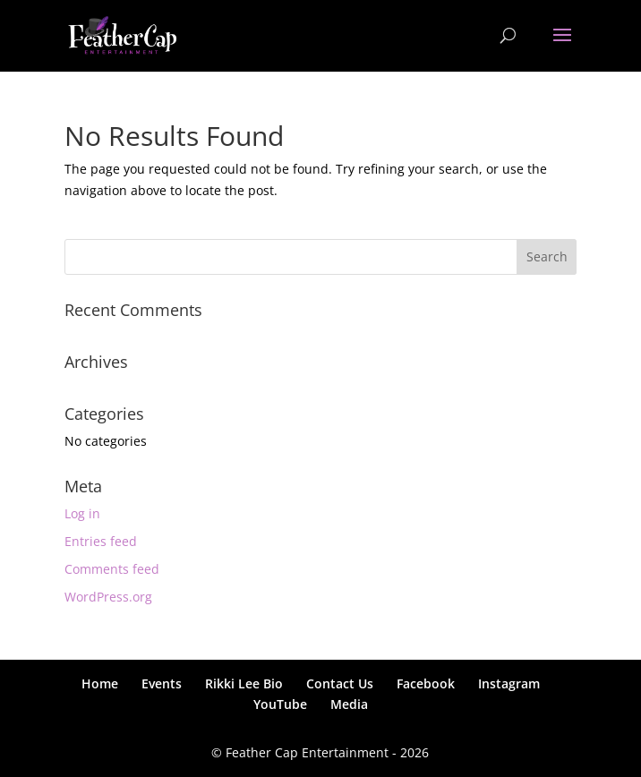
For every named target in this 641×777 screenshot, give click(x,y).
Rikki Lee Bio (244, 683)
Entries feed (100, 541)
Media (349, 704)
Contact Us (339, 683)
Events (161, 683)
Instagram (509, 683)
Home (99, 683)
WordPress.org (108, 596)
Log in (82, 513)
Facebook (426, 683)
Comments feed (111, 568)
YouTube (280, 704)
